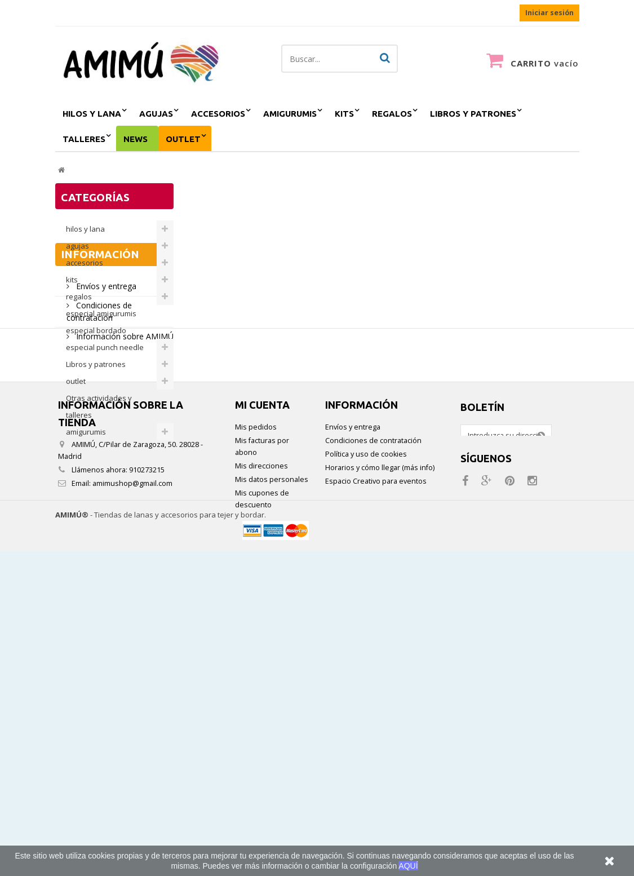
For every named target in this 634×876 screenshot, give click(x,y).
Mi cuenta (262, 700)
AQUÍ (408, 865)
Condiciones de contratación (373, 736)
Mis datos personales (271, 775)
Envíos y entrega (105, 507)
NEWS (135, 139)
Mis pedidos (256, 722)
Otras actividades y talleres (99, 406)
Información (100, 480)
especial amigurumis (101, 313)
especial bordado (96, 330)
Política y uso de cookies (366, 749)
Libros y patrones (473, 113)
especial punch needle (105, 347)
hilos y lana (92, 113)
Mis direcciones (261, 761)
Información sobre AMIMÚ (124, 557)
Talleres (84, 139)
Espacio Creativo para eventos (376, 776)
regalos (392, 113)
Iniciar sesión (549, 12)
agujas (156, 113)
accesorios (218, 113)
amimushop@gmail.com (132, 779)
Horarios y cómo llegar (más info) (380, 763)
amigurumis (290, 113)
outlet (183, 139)
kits (344, 113)
